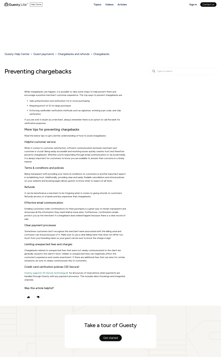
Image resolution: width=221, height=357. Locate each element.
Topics (97, 4)
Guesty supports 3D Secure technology (45, 273)
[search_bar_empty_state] (182, 71)
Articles (122, 4)
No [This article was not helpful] (38, 297)
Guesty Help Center (17, 54)
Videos (109, 4)
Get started (110, 338)
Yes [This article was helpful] (28, 297)
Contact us (208, 4)
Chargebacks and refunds (73, 54)
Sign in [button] (193, 4)
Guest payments (43, 54)
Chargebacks (101, 54)
